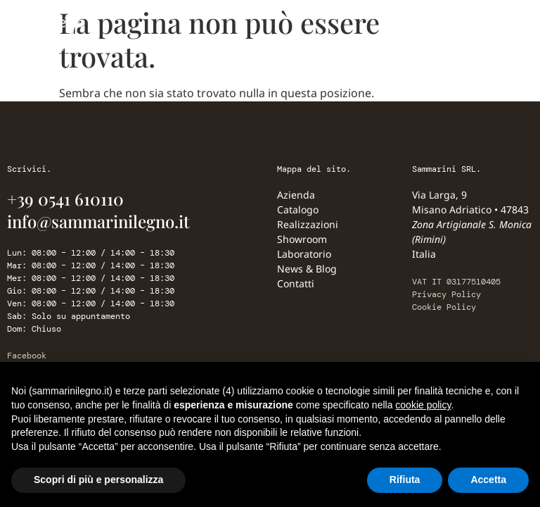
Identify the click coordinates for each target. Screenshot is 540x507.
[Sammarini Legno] (70, 32)
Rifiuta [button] (405, 479)
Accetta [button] (488, 479)
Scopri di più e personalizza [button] (98, 479)
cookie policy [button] (423, 405)
